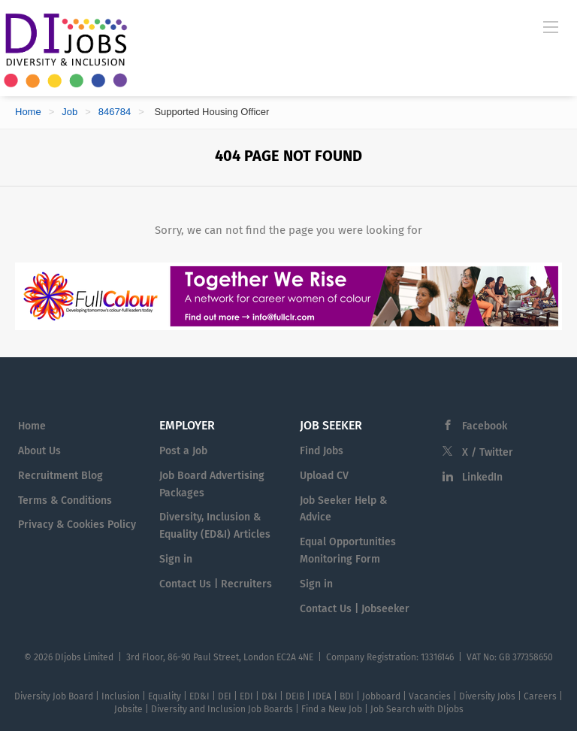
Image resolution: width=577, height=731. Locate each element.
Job (69, 111)
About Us (39, 450)
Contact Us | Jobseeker (354, 608)
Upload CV (324, 475)
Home (28, 111)
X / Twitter (487, 452)
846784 (114, 111)
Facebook (484, 426)
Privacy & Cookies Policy (77, 524)
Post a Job (183, 450)
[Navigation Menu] (550, 26)
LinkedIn (482, 477)
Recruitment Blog (60, 475)
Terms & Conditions (65, 500)
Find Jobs (321, 450)
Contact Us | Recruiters (215, 584)
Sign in (175, 559)
